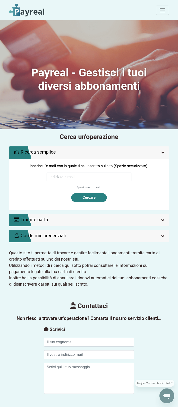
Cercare (89, 197)
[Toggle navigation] (162, 10)
